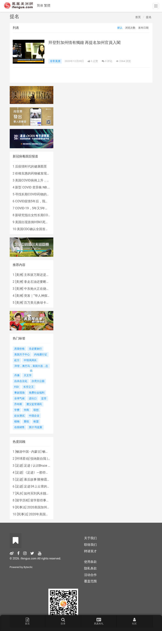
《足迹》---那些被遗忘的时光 (44, 472)
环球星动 (22, 458)
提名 (148, 17)
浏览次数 (130, 27)
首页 (138, 17)
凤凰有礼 (99, 621)
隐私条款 (90, 568)
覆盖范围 (90, 581)
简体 (40, 5)
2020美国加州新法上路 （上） (48, 507)
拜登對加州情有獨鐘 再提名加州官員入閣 (84, 42)
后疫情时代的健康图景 (31, 166)
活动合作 (90, 575)
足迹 (19, 465)
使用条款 (90, 562)
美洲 (19, 275)
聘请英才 (90, 551)
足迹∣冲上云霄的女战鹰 (40, 486)
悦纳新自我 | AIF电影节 (46, 458)
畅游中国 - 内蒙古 (28, 452)
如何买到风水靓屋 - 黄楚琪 (42, 493)
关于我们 (90, 538)
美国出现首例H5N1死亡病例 (35, 222)
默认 (120, 27)
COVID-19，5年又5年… (31, 208)
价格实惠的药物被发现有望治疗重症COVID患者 (48, 173)
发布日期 (143, 27)
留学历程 (22, 500)
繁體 (47, 5)
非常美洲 (55, 61)
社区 (134, 621)
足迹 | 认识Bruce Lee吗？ (41, 465)
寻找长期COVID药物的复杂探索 (37, 194)
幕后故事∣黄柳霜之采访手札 (43, 479)
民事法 (21, 507)
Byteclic (28, 567)
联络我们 (90, 545)
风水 (19, 493)
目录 (63, 621)
